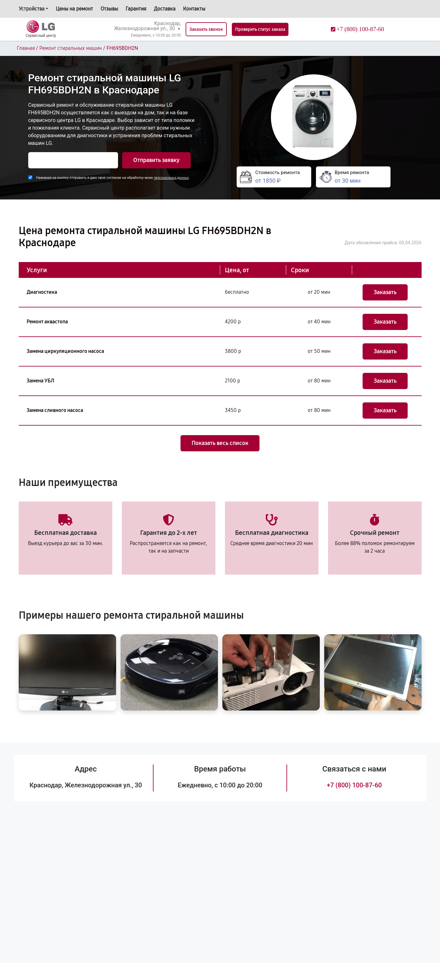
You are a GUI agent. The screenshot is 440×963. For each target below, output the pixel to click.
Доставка (164, 9)
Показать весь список (220, 443)
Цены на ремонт (74, 9)
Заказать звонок (206, 29)
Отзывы (109, 9)
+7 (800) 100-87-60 (354, 785)
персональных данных (171, 178)
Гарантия (136, 9)
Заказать (385, 292)
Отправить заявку (156, 160)
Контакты (194, 9)
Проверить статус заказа (260, 29)
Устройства (31, 9)
